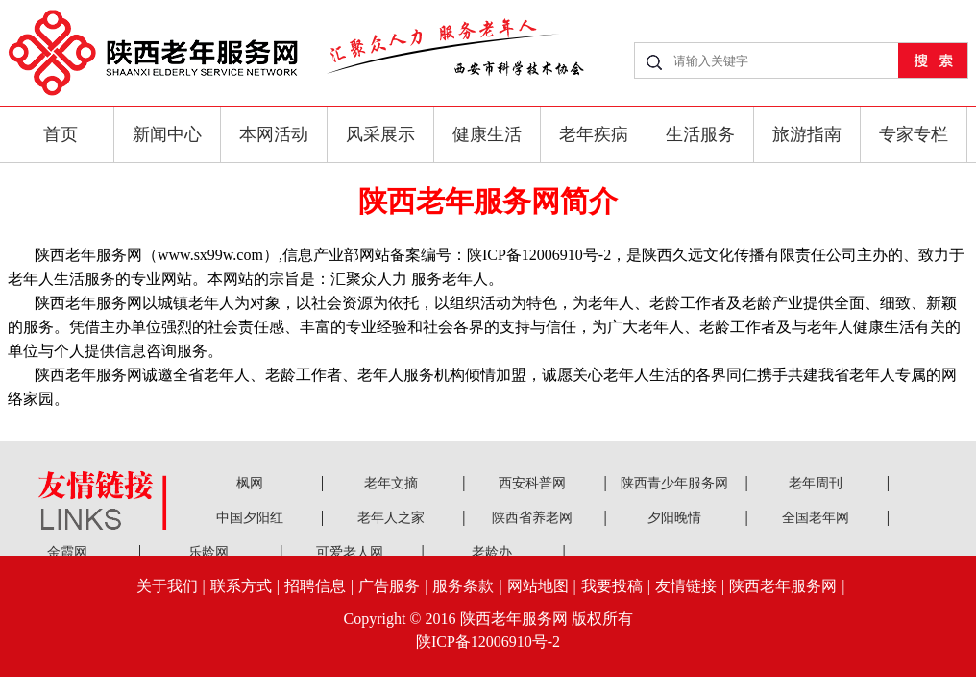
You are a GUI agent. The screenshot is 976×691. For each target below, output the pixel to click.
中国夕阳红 (249, 518)
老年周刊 (815, 483)
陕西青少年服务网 (674, 483)
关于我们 (167, 586)
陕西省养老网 (532, 518)
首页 (60, 134)
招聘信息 (315, 586)
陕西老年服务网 (783, 586)
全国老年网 (815, 518)
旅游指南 (807, 134)
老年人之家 (391, 518)
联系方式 (241, 586)
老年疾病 (593, 134)
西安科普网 (532, 483)
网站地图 (538, 586)
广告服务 (389, 586)
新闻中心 (167, 134)
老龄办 (492, 552)
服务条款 (463, 586)
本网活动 (273, 134)
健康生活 (487, 134)
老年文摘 (391, 483)
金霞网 (67, 552)
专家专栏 (913, 134)
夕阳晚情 (674, 518)
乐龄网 (208, 552)
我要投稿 (612, 586)
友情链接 (686, 586)
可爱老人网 (349, 552)
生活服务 (700, 134)
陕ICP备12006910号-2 (488, 641)
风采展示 (380, 134)
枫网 (249, 483)
